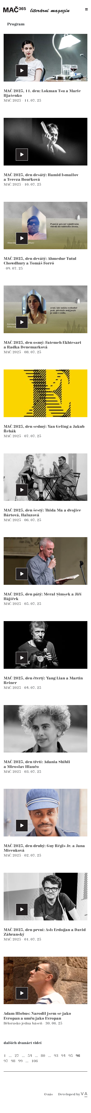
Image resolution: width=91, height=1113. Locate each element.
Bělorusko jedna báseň (23, 1023)
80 (43, 1056)
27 (17, 1056)
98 (13, 1061)
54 (30, 1056)
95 (70, 1056)
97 (6, 1061)
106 (34, 1061)
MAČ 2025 (13, 100)
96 (78, 1056)
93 (56, 1056)
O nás (48, 1094)
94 (63, 1056)
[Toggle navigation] (86, 9)
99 (20, 1061)
